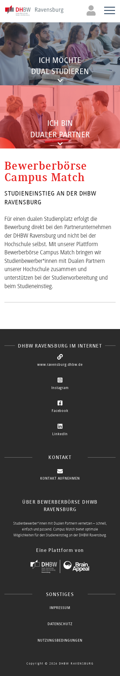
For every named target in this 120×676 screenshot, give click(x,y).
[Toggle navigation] (92, 10)
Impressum (60, 607)
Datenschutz (60, 624)
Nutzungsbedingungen (60, 640)
